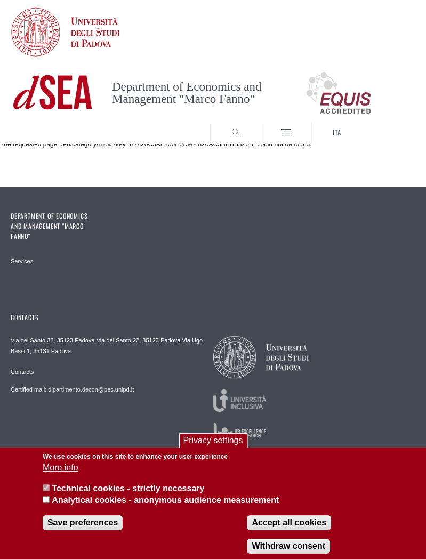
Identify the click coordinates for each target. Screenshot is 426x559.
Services (22, 261)
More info (60, 475)
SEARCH (386, 124)
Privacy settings (213, 448)
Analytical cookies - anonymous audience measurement (165, 508)
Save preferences (82, 529)
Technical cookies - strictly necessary (128, 496)
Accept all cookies (289, 529)
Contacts (22, 372)
